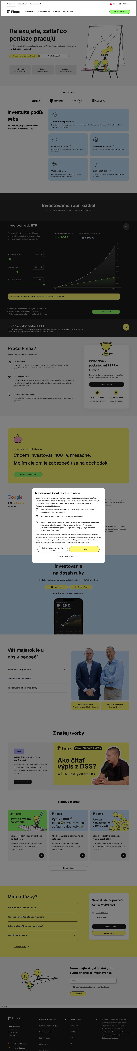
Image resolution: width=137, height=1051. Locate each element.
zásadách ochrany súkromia (80, 542)
